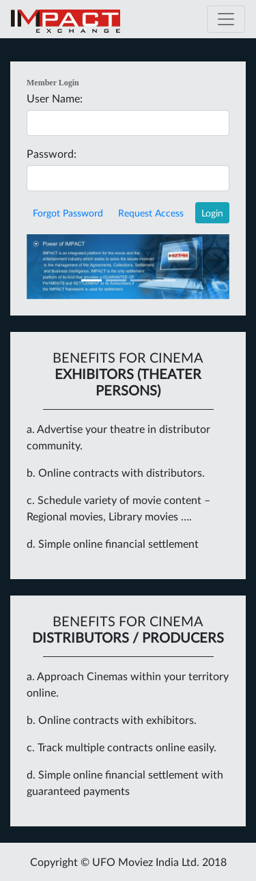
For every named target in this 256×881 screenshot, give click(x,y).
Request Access (151, 213)
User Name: (55, 98)
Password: (51, 153)
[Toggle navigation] (226, 19)
